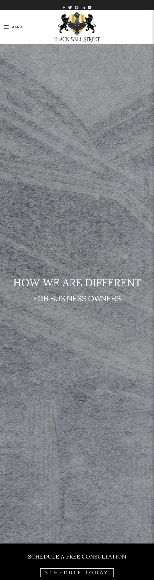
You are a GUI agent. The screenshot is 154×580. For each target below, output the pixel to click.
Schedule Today (77, 572)
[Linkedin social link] (83, 7)
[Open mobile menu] (13, 27)
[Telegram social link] (89, 7)
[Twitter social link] (70, 7)
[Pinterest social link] (76, 7)
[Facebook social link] (64, 7)
